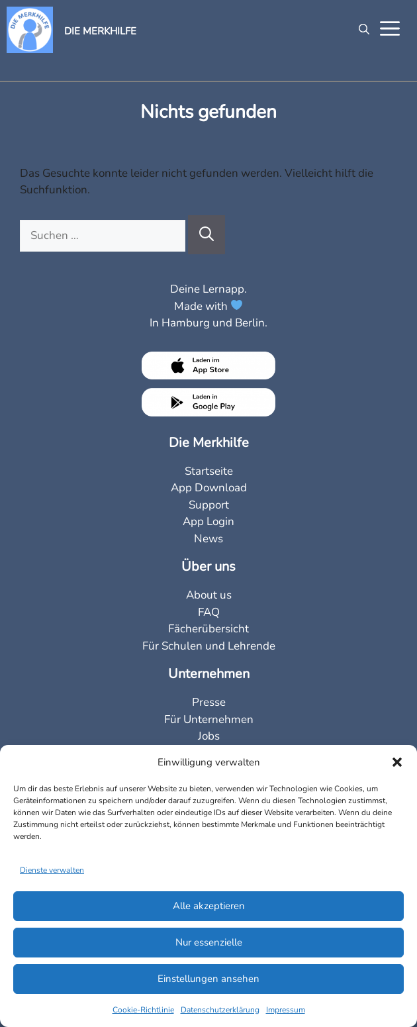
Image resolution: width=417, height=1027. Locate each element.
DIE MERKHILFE (100, 31)
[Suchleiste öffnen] (360, 30)
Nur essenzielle (208, 942)
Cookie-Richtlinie (143, 1009)
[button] (397, 762)
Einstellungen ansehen (208, 978)
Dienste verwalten (52, 870)
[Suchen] (206, 234)
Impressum (285, 1009)
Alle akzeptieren (209, 905)
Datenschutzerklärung (220, 1009)
